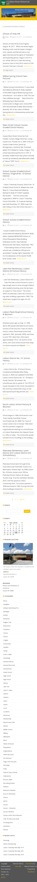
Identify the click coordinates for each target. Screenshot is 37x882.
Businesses (6, 626)
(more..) (3, 877)
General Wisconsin (9, 665)
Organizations (7, 751)
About (5, 601)
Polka (5, 769)
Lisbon (5, 704)
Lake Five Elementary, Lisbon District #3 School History (16, 269)
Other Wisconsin (8, 754)
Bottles (5, 615)
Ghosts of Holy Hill (11, 33)
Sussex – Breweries (9, 808)
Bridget (6, 37)
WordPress (31, 872)
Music (5, 740)
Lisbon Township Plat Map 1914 (13, 847)
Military (5, 733)
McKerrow (6, 715)
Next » (22, 499)
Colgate (5, 640)
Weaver (5, 830)
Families (5, 647)
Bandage (6, 611)
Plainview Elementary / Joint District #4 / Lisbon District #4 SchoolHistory (17, 453)
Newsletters (7, 747)
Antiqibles (6, 604)
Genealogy (6, 658)
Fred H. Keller (7, 654)
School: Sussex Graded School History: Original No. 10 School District (17, 173)
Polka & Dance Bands (10, 772)
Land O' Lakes (7, 690)
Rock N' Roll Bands (9, 794)
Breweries (6, 619)
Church (5, 636)
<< (4, 522)
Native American (8, 744)
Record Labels (7, 780)
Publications (7, 776)
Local (5, 708)
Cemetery (6, 629)
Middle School (7, 729)
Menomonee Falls (9, 722)
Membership (7, 719)
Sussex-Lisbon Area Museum (12, 815)
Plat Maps (6, 765)
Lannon (5, 694)
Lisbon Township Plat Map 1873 (13, 855)
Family (5, 651)
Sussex (5, 805)
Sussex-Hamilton (8, 812)
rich (5, 82)
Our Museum (7, 758)
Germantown (7, 669)
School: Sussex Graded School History (16, 220)
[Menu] (3, 3)
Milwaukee (6, 737)
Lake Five (6, 687)
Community (7, 644)
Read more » (28, 66)
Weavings (6, 840)
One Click (18, 866)
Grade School (9, 119)
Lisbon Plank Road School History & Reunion (18, 313)
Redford (5, 787)
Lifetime (5, 697)
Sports (5, 801)
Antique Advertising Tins (11, 608)
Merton (5, 726)
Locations (6, 712)
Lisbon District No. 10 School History (16, 359)
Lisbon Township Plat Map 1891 (13, 851)
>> (22, 522)
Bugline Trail (7, 622)
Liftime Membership (9, 844)
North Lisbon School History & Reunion (17, 405)
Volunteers (6, 826)
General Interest (8, 662)
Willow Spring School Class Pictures (15, 77)
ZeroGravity (29, 864)
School (5, 797)
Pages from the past (9, 762)
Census (5, 633)
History (5, 683)
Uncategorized (8, 822)
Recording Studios (9, 783)
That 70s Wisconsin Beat (11, 819)
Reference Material (9, 790)
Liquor (5, 701)
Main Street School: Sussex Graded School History (15, 126)
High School (9, 70)
